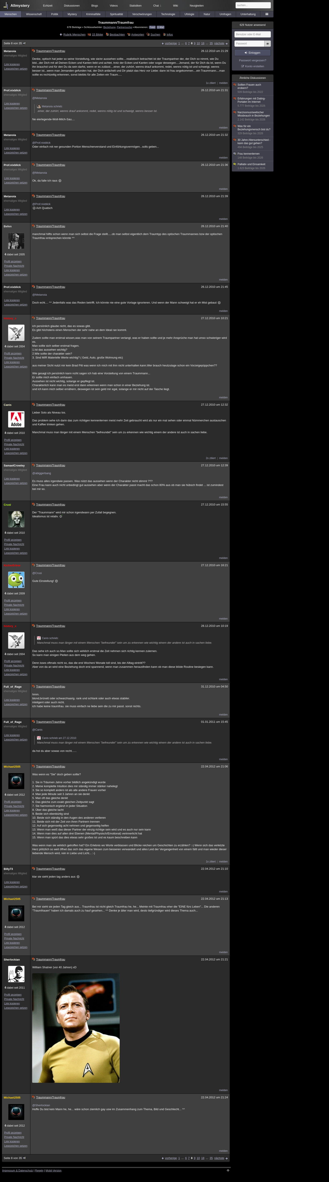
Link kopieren (12, 64)
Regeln (39, 1170)
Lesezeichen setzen (15, 68)
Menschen (11, 14)
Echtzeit (47, 5)
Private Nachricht (14, 265)
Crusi (7, 504)
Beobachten (117, 34)
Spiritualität (116, 14)
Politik (54, 14)
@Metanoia (39, 98)
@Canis (37, 729)
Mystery (72, 14)
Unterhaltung (248, 14)
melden (223, 83)
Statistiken (136, 5)
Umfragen (225, 14)
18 (202, 43)
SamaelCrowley (14, 465)
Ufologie (189, 14)
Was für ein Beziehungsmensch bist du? (253, 130)
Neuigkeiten (197, 5)
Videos (114, 5)
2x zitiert (211, 458)
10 (198, 43)
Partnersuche (124, 27)
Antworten (137, 34)
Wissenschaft (34, 14)
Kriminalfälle (93, 14)
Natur (207, 14)
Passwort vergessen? (252, 60)
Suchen (155, 34)
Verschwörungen (142, 14)
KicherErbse (12, 565)
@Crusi (37, 573)
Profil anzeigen (12, 261)
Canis (7, 404)
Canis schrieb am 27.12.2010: (57, 738)
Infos (170, 34)
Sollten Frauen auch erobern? (253, 88)
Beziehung (109, 27)
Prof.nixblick (12, 90)
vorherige (171, 43)
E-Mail (161, 27)
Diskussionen (72, 5)
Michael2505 (12, 766)
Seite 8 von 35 (15, 43)
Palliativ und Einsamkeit (253, 166)
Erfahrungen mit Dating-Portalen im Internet (253, 102)
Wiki (175, 5)
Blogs (94, 5)
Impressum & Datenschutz (17, 1170)
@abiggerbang (41, 473)
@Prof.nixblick (41, 142)
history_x (10, 318)
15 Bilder (97, 34)
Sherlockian (12, 959)
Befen (8, 226)
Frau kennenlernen (253, 155)
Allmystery (20, 6)
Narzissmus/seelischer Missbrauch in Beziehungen (253, 116)
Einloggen (254, 52)
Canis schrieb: (47, 638)
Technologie (168, 14)
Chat (157, 5)
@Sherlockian (41, 1105)
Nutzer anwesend (253, 25)
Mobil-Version (53, 1170)
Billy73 (8, 869)
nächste (219, 43)
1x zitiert (211, 83)
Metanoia (10, 51)
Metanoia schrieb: (50, 106)
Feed (152, 27)
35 (211, 43)
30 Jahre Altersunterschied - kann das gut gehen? (253, 143)
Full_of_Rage (13, 686)
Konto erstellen (254, 66)
